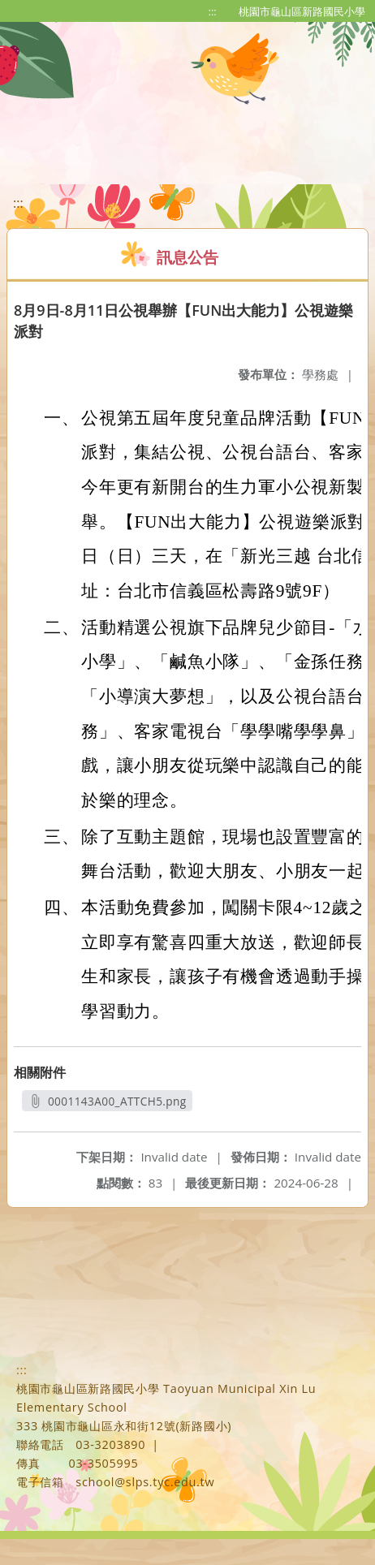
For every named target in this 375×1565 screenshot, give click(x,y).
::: (213, 11)
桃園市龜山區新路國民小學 (302, 11)
